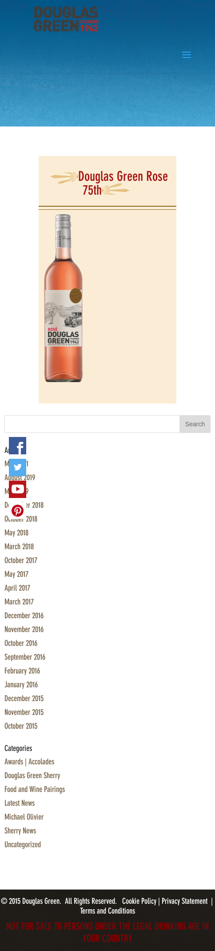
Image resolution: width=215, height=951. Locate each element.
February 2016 (22, 671)
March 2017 (19, 602)
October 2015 (20, 726)
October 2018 (20, 519)
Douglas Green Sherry (32, 775)
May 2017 (16, 574)
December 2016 (24, 615)
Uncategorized (22, 844)
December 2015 (24, 698)
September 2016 (24, 657)
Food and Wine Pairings (34, 789)
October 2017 (20, 560)
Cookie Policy (140, 901)
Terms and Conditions (107, 911)
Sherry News (20, 831)
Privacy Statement (184, 901)
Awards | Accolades (29, 762)
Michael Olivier (24, 817)
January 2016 (21, 685)
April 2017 (17, 588)
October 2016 (20, 643)
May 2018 (16, 533)
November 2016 (24, 629)
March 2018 (19, 546)
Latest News (19, 803)
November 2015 (24, 712)
